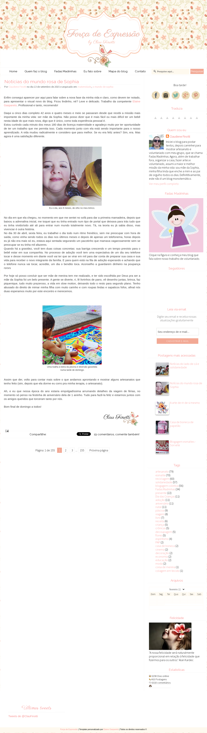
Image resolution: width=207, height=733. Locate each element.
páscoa (159, 510)
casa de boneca (165, 546)
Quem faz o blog (36, 71)
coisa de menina (165, 567)
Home (13, 71)
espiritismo (162, 539)
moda (159, 563)
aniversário (162, 503)
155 (82, 450)
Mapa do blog (118, 71)
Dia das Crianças (165, 496)
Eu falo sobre (92, 71)
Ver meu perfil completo (164, 184)
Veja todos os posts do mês (176, 607)
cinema (159, 549)
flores (158, 535)
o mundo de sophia (103, 86)
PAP (157, 542)
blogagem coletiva (166, 485)
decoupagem (163, 532)
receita (159, 521)
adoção (160, 500)
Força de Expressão (69, 729)
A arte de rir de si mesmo (185, 402)
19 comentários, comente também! (116, 434)
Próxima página (98, 450)
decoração (162, 553)
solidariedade (163, 482)
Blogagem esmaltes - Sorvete (183, 443)
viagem (159, 514)
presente (161, 493)
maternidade (84, 86)
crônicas (160, 528)
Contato (140, 71)
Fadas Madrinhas (65, 71)
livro (158, 517)
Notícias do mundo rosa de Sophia (41, 81)
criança (159, 524)
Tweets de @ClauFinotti (23, 716)
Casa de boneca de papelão (182, 423)
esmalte (160, 475)
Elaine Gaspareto (111, 729)
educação (161, 560)
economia (161, 556)
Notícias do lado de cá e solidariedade (184, 365)
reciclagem (162, 478)
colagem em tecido (167, 571)
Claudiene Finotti (180, 136)
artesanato (162, 471)
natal (158, 507)
